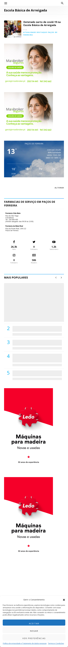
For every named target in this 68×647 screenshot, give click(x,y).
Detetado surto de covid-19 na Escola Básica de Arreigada (42, 23)
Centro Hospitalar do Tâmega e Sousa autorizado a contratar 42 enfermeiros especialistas (33, 358)
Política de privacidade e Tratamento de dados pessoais (25, 643)
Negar (34, 630)
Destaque (42, 32)
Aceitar (34, 623)
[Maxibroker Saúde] (28, 63)
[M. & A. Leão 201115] (28, 428)
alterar (59, 188)
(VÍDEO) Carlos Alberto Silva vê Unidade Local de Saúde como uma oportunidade (36, 313)
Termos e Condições (56, 643)
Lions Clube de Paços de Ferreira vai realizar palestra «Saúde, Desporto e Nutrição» (36, 343)
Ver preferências (34, 638)
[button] (64, 599)
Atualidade (29, 32)
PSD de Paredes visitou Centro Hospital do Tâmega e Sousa (35, 329)
